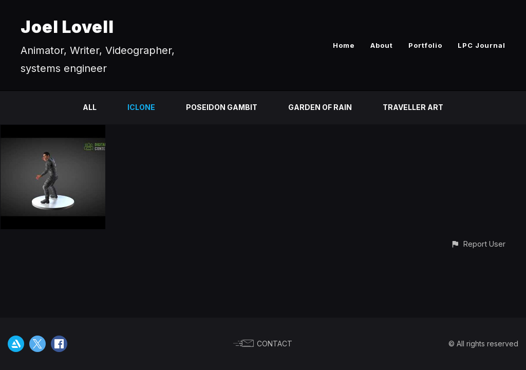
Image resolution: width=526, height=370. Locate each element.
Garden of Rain (320, 107)
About (381, 45)
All (90, 107)
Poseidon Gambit (221, 107)
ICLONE (141, 107)
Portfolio (425, 45)
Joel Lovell (67, 27)
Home (344, 45)
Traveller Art (413, 107)
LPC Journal (481, 45)
